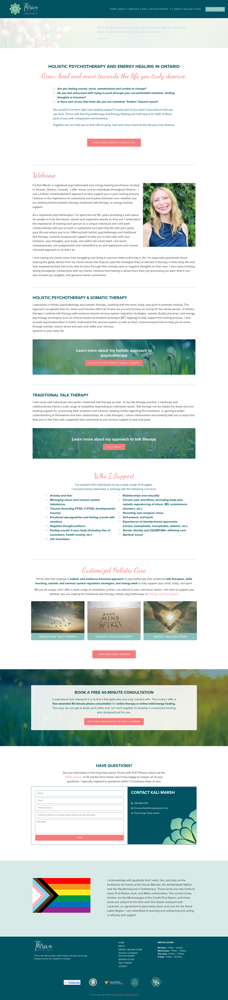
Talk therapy (125, 962)
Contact (122, 966)
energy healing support (163, 594)
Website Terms (132, 994)
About (122, 9)
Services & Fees (138, 9)
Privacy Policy (117, 994)
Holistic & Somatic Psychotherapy (128, 955)
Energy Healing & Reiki (187, 9)
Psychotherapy (160, 9)
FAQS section (73, 777)
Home (113, 9)
